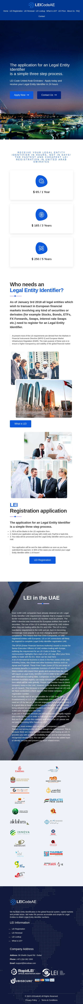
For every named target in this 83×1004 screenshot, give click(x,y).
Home (5, 11)
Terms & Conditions (49, 1000)
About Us (71, 11)
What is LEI (20, 423)
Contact (41, 16)
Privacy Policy (31, 1000)
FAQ (78, 11)
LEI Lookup (40, 11)
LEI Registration (16, 11)
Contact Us (49, 95)
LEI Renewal (29, 11)
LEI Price (62, 11)
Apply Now (21, 95)
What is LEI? (51, 11)
